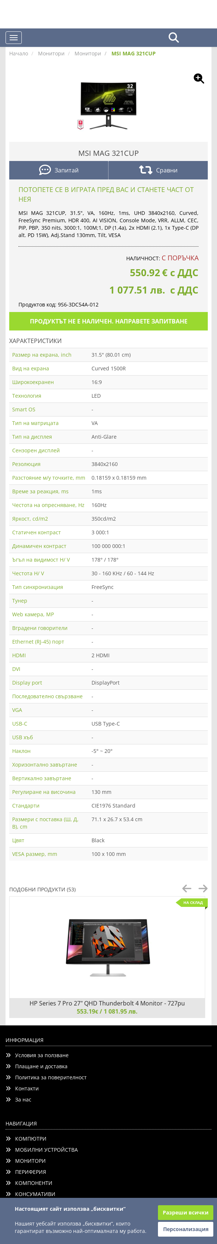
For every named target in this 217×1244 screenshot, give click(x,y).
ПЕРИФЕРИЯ (26, 1171)
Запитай (59, 171)
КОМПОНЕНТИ (29, 1182)
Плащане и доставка (37, 1066)
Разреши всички (186, 1212)
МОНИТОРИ (26, 1160)
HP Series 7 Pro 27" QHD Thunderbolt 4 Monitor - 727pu (107, 1003)
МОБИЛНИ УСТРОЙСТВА (42, 1149)
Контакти (22, 1088)
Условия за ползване (37, 1055)
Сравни (158, 171)
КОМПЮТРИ (26, 1138)
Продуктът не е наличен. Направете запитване (108, 321)
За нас (18, 1099)
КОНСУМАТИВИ (30, 1193)
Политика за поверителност (46, 1077)
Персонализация (186, 1229)
